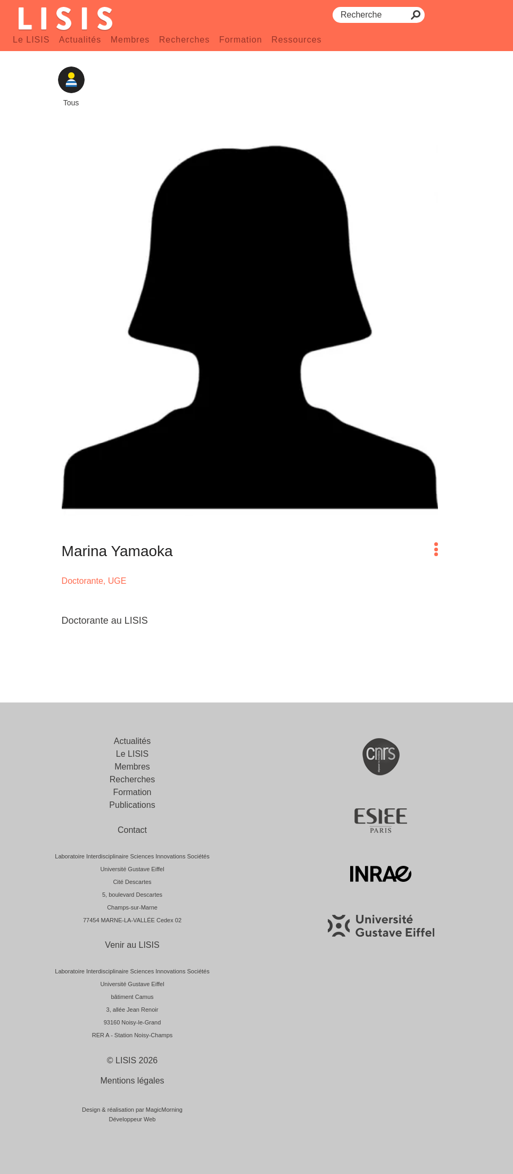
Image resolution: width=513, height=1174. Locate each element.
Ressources (296, 39)
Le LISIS (31, 39)
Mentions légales (132, 1080)
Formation (240, 39)
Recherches (184, 39)
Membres (130, 39)
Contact (132, 829)
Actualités (80, 39)
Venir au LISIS (132, 944)
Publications (132, 804)
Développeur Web (132, 1119)
